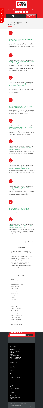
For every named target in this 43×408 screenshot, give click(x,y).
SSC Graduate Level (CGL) (17, 284)
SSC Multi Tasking (15, 286)
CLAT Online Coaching (16, 324)
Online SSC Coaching (16, 308)
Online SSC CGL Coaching (17, 310)
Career (22, 9)
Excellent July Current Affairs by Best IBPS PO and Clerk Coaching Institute (21, 255)
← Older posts (29, 241)
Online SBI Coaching (16, 319)
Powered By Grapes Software (16, 405)
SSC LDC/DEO (14, 288)
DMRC (11, 387)
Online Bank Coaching (16, 315)
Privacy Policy (13, 395)
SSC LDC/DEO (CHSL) (15, 351)
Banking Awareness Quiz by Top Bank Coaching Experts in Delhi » (20, 188)
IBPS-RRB (13, 299)
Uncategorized (21, 146)
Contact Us (33, 9)
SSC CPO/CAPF (13, 354)
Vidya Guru (18, 403)
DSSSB (11, 385)
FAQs (18, 9)
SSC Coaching (14, 279)
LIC (11, 382)
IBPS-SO (13, 302)
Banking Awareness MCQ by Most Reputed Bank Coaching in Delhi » (19, 208)
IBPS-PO (13, 297)
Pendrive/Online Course (31, 16)
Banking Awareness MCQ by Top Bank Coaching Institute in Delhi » (20, 107)
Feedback (27, 9)
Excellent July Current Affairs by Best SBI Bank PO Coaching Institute (20, 252)
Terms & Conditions (15, 397)
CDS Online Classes (15, 322)
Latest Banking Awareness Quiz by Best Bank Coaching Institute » (21, 84)
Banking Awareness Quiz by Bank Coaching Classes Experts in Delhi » (19, 167)
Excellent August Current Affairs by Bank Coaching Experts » (21, 39)
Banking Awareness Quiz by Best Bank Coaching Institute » (20, 148)
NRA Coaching (14, 313)
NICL (11, 384)
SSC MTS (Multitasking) (15, 357)
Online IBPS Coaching (16, 317)
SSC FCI (13, 282)
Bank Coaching (21, 37)
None (32, 37)
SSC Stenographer (15, 291)
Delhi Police (13, 381)
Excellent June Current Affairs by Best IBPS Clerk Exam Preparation (21, 266)
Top (30, 406)
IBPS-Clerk (13, 295)
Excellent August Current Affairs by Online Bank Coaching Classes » (21, 62)
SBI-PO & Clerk (14, 306)
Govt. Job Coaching (14, 388)
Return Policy (13, 398)
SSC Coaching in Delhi (15, 358)
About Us (14, 9)
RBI (12, 304)
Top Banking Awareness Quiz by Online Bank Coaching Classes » (20, 127)
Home (9, 9)
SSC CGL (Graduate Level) (16, 349)
